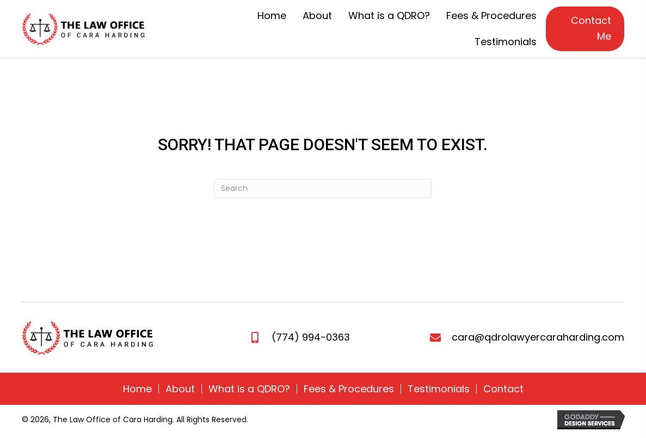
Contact (503, 389)
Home (137, 389)
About (180, 389)
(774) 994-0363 (311, 337)
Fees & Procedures (349, 389)
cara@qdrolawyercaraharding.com (538, 337)
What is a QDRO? (249, 389)
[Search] (323, 188)
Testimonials (439, 389)
